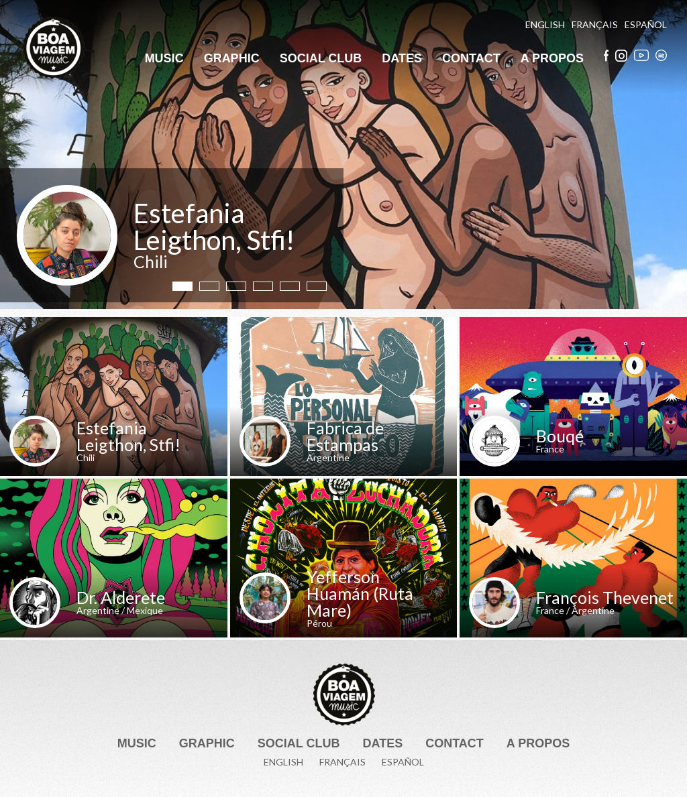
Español (646, 24)
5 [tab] (290, 286)
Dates (402, 58)
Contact (471, 58)
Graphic (232, 58)
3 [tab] (236, 286)
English (545, 24)
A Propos (552, 58)
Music (164, 58)
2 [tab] (209, 286)
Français (595, 24)
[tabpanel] (343, 154)
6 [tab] (317, 286)
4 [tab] (263, 286)
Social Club (321, 58)
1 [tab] (182, 286)
